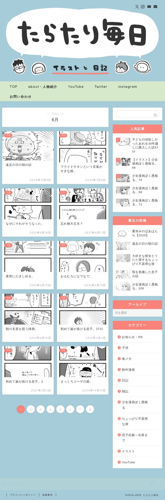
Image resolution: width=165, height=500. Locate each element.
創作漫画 (128, 369)
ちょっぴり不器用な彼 (135, 421)
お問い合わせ (21, 97)
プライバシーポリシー (23, 495)
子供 (125, 347)
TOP (13, 87)
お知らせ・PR (132, 337)
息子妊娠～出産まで (135, 437)
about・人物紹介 (42, 87)
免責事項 (47, 495)
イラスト (128, 451)
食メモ (127, 358)
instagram (127, 87)
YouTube (76, 87)
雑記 (125, 391)
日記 (125, 380)
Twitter (101, 87)
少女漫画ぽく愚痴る (135, 405)
